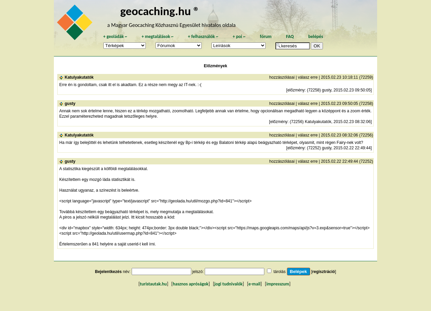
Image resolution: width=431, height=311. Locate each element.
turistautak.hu (153, 284)
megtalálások (157, 36)
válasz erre (308, 77)
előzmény (295, 90)
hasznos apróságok (190, 284)
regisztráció (323, 271)
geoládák (115, 36)
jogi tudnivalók (228, 284)
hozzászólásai (282, 77)
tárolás (279, 271)
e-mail (254, 284)
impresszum (277, 284)
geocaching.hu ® (160, 11)
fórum (266, 36)
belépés (315, 36)
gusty (70, 103)
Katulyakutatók (79, 77)
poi (239, 36)
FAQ (290, 36)
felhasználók (203, 36)
